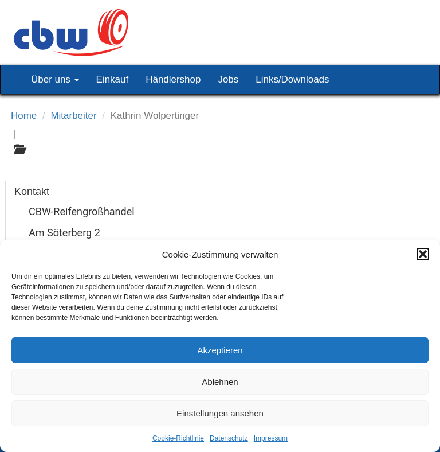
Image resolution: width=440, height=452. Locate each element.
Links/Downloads (292, 79)
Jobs (228, 79)
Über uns (55, 79)
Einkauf (112, 79)
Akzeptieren (219, 350)
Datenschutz (229, 438)
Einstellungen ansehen (220, 413)
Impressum (271, 438)
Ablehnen (220, 382)
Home (24, 115)
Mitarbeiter (73, 115)
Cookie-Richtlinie (178, 438)
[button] (423, 254)
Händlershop (173, 79)
